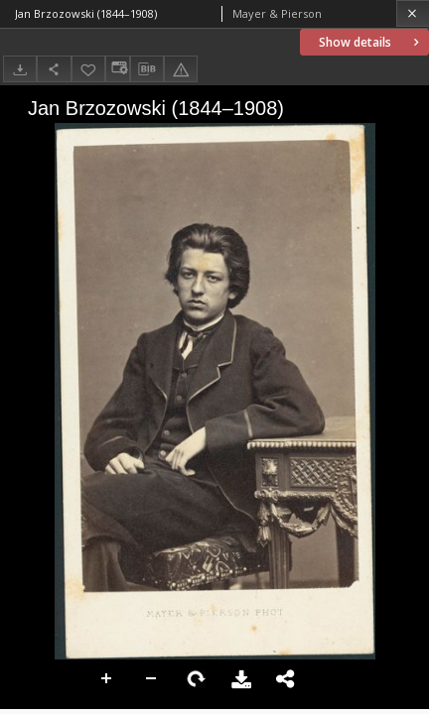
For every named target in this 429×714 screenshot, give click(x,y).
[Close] (412, 13)
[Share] (54, 69)
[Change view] (117, 69)
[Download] (20, 69)
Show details (371, 42)
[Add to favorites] (88, 69)
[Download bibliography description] (147, 69)
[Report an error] (181, 69)
